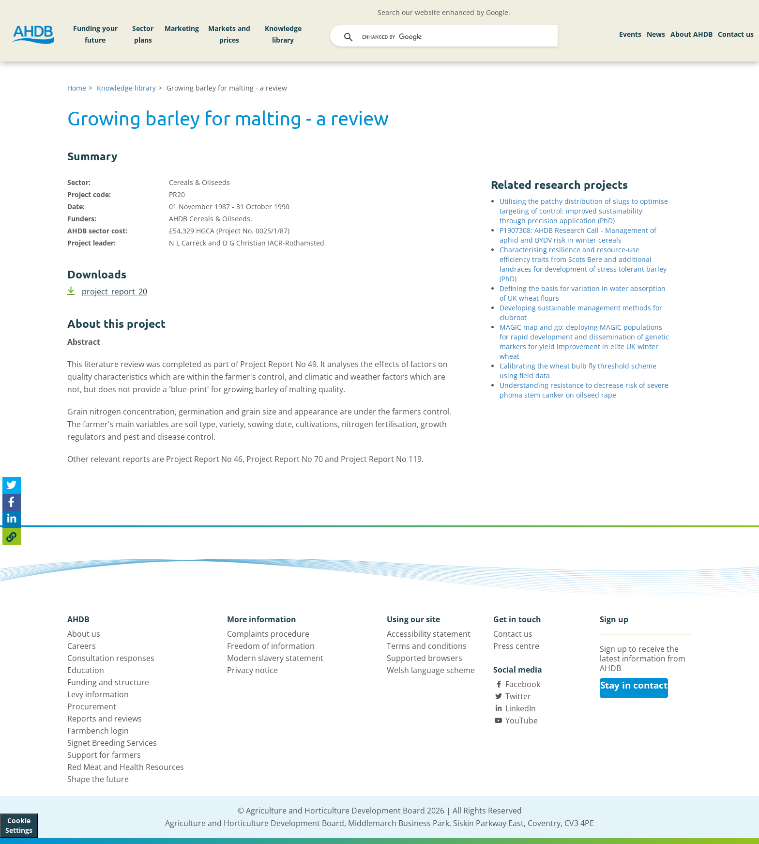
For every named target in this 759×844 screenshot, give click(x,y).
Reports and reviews (104, 718)
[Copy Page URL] (11, 536)
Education (85, 670)
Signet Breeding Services (112, 742)
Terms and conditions (427, 646)
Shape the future (98, 779)
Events (630, 34)
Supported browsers (424, 658)
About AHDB (691, 34)
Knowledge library (283, 34)
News (656, 34)
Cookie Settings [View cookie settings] (18, 825)
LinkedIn (520, 708)
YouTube (521, 720)
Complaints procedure (268, 634)
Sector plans (142, 34)
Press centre (516, 646)
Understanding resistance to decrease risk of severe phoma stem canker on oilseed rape (584, 390)
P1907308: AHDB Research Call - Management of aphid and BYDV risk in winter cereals (578, 235)
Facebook (522, 684)
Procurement (91, 706)
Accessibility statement (429, 634)
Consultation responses (110, 658)
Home (76, 87)
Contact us (736, 34)
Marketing (182, 28)
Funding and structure (108, 682)
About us (83, 634)
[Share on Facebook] (11, 502)
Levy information (98, 694)
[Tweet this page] (11, 485)
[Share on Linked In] (11, 519)
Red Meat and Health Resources (125, 767)
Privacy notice (252, 670)
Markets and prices (229, 34)
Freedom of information (271, 646)
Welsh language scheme (431, 670)
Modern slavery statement (275, 658)
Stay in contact (634, 685)
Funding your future (95, 34)
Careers (81, 646)
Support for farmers (104, 755)
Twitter (518, 696)
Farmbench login (98, 730)
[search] (445, 37)
